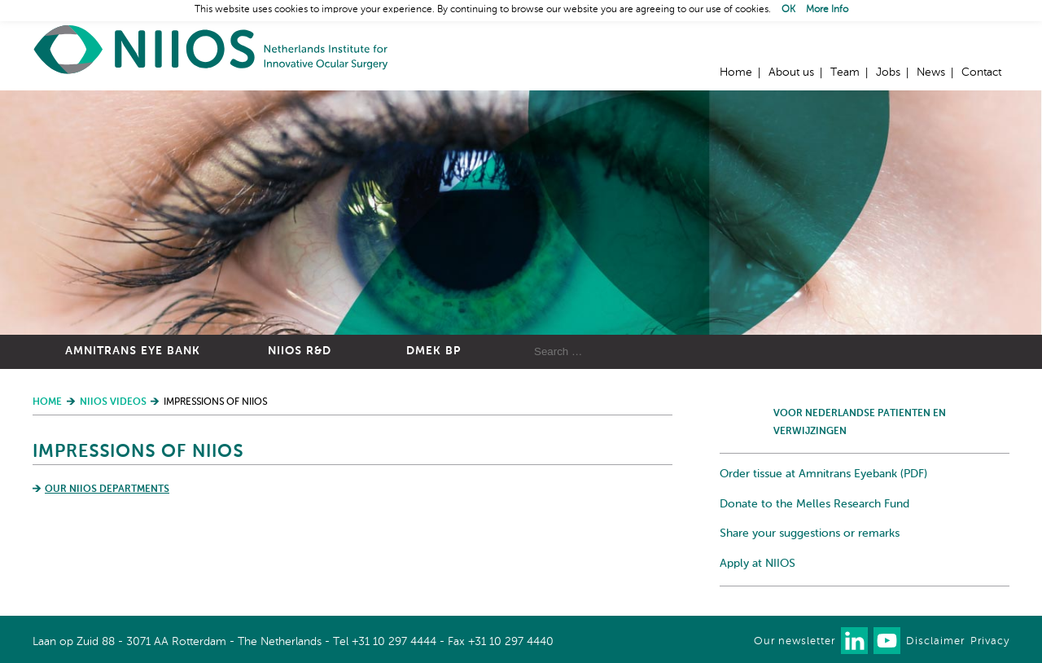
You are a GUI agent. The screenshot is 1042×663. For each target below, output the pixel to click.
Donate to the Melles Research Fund (814, 504)
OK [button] (788, 10)
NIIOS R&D (299, 351)
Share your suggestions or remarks (810, 533)
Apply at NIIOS (757, 563)
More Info (827, 10)
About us (791, 72)
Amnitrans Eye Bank (132, 351)
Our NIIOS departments (107, 489)
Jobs (888, 72)
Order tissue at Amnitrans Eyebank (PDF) (823, 474)
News (931, 72)
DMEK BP (433, 351)
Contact (981, 72)
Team (845, 72)
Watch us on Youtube (886, 640)
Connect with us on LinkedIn (854, 640)
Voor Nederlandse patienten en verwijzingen (859, 423)
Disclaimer (935, 641)
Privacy (989, 641)
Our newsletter (794, 641)
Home (212, 49)
